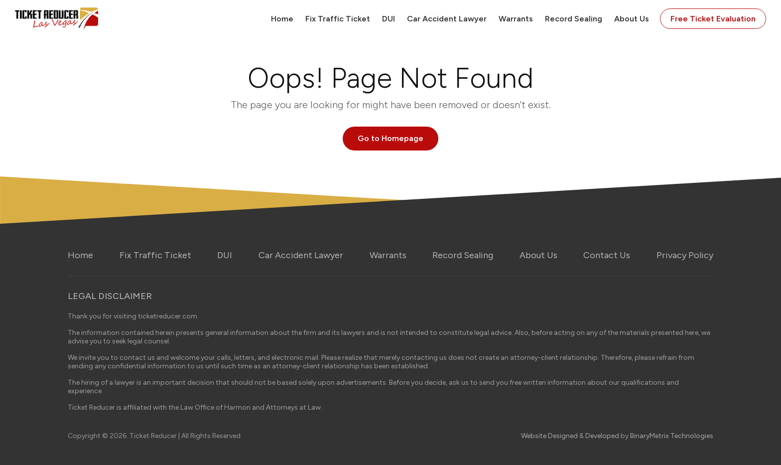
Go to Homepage (390, 138)
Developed (602, 436)
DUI (388, 18)
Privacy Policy (684, 255)
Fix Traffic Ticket (337, 18)
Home (282, 18)
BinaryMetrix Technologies (671, 436)
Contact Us (606, 255)
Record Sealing (573, 18)
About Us (631, 18)
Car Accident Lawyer (447, 18)
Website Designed (549, 436)
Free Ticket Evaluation (713, 18)
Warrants (516, 18)
